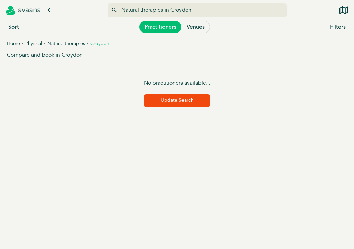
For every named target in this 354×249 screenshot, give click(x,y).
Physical (33, 43)
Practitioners (160, 27)
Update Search (177, 100)
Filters (338, 27)
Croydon (99, 43)
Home (13, 43)
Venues (196, 27)
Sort (13, 27)
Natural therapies (66, 43)
